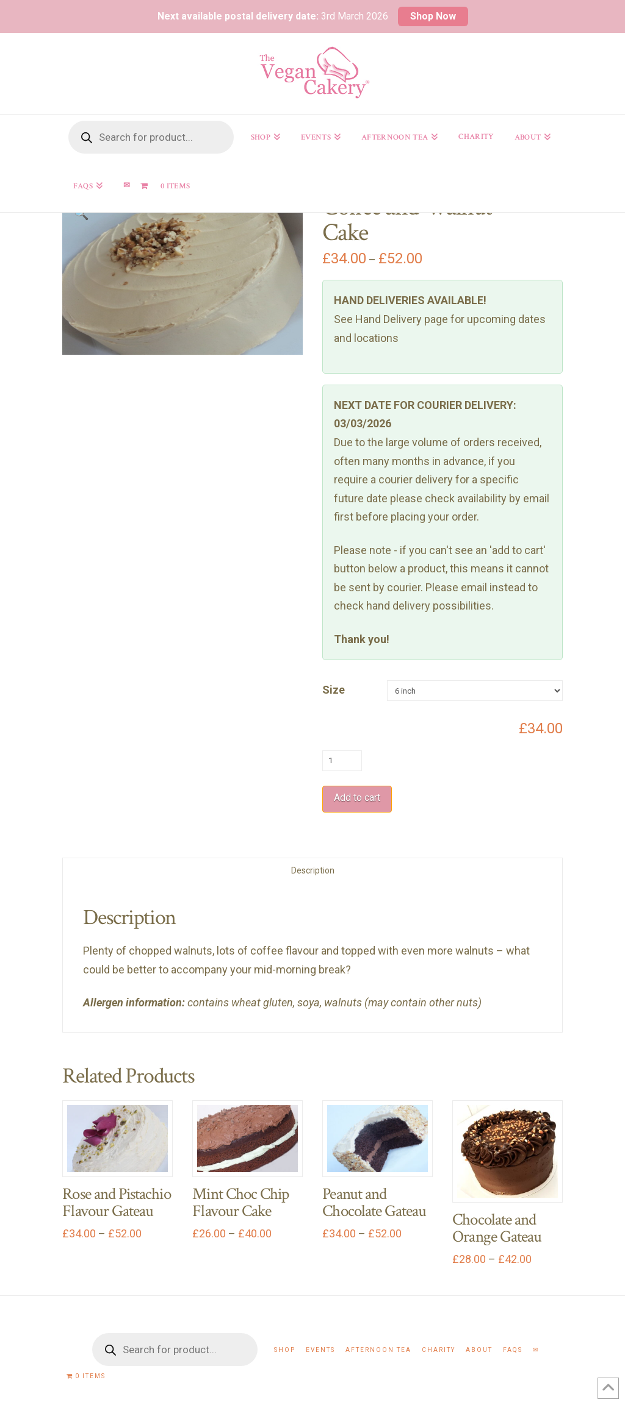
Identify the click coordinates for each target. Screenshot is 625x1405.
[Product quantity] (342, 760)
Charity (438, 1349)
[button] (81, 213)
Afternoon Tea (378, 1349)
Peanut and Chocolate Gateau (374, 1203)
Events (320, 1349)
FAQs (512, 1349)
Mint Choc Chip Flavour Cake (240, 1203)
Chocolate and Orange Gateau (496, 1228)
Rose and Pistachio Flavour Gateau (116, 1203)
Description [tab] (312, 870)
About (479, 1349)
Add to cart (357, 797)
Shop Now (433, 16)
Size (333, 689)
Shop (284, 1349)
